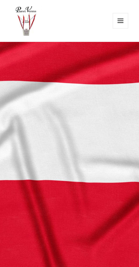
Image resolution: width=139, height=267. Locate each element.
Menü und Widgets (120, 28)
